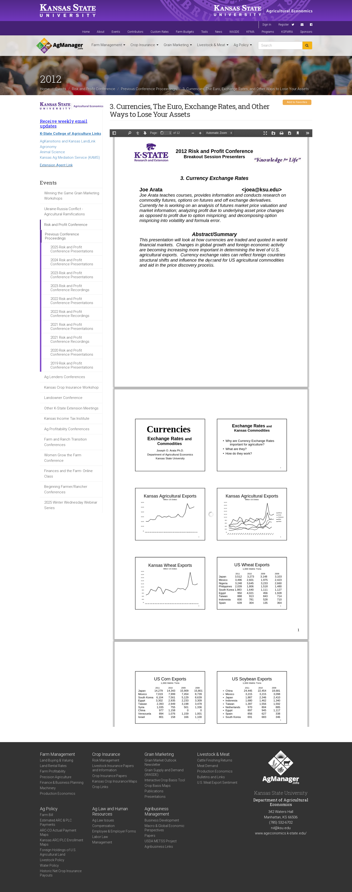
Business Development (162, 820)
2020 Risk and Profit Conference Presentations (71, 352)
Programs (268, 31)
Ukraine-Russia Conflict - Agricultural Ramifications (64, 212)
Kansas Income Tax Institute (66, 418)
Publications (154, 791)
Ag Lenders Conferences (64, 377)
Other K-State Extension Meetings (71, 408)
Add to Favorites (297, 102)
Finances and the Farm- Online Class (68, 474)
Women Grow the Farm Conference (62, 458)
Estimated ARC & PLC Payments (56, 822)
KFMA (250, 31)
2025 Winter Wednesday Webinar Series (70, 505)
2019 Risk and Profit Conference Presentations (71, 365)
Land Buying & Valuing (56, 760)
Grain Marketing (178, 45)
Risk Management (105, 760)
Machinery (48, 788)
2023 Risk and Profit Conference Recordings (69, 288)
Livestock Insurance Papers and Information (113, 768)
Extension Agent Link (56, 165)
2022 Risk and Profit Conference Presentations (71, 301)
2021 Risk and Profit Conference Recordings (69, 339)
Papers (150, 836)
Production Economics (57, 793)
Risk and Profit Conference (93, 89)
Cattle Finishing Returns (214, 760)
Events (116, 31)
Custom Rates (160, 31)
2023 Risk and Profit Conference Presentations (71, 275)
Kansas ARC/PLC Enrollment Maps (61, 842)
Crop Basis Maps (158, 786)
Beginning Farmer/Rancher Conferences (65, 489)
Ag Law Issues (103, 820)
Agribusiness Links (159, 846)
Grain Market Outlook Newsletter (160, 762)
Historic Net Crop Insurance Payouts (60, 873)
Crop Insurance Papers (109, 776)
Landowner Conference (63, 398)
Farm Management (108, 45)
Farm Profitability (52, 771)
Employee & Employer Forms (114, 831)
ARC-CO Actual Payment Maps (58, 832)
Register (283, 24)
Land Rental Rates (53, 766)
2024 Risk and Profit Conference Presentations (71, 262)
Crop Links (100, 787)
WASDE (234, 31)
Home (86, 31)
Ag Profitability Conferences (66, 429)
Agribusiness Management (157, 811)
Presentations (155, 797)
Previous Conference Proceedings (149, 89)
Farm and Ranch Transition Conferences (65, 442)
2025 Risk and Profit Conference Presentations (71, 249)
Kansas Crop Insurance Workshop (71, 387)
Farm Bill (46, 815)
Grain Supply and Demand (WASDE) (164, 772)
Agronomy (48, 147)
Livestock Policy (52, 860)
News (218, 31)
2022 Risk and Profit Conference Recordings (69, 314)
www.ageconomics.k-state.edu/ (281, 833)
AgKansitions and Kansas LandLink (67, 141)
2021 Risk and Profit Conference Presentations (71, 326)
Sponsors (306, 31)
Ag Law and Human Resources (110, 811)
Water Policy (49, 865)
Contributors (135, 31)
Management (102, 842)
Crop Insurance (144, 45)
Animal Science (52, 152)
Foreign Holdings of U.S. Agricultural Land (58, 852)
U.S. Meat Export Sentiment (217, 782)
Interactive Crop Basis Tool (165, 780)
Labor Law (100, 837)
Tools (204, 31)
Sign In (266, 24)
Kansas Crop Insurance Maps (114, 781)
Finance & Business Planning (61, 782)
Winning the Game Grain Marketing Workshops (71, 196)
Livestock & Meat (212, 45)
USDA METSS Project (161, 841)
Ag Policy (243, 45)
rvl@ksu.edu (281, 828)
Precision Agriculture (55, 777)
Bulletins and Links (211, 777)
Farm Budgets (185, 31)
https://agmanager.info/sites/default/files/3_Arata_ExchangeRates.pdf (211, 428)
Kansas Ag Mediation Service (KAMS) (70, 157)
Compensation (103, 826)
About (100, 31)
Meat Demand (207, 766)
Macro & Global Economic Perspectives (164, 828)
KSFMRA (287, 31)
